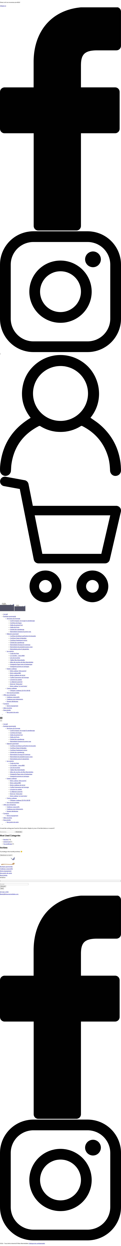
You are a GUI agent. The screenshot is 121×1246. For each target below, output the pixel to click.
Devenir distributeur (12, 701)
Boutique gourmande (9, 616)
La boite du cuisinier (16, 679)
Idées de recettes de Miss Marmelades (21, 662)
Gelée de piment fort (16, 625)
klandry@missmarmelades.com (9, 894)
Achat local (6, 841)
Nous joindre (7, 710)
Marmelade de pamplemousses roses (21, 647)
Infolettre (2, 877)
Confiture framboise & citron (18, 640)
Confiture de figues (16, 623)
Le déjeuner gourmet (16, 682)
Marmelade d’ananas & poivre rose (20, 631)
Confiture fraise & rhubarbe (18, 638)
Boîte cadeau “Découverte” (18, 671)
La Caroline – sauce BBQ (17, 655)
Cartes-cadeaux (12, 688)
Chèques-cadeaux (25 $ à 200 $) (20, 690)
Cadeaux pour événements (15, 699)
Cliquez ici (3, 6)
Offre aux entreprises (9, 695)
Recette (5, 839)
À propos (6, 703)
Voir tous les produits (13, 693)
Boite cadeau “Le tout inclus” (18, 686)
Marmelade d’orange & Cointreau (20, 645)
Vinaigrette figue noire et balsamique (21, 664)
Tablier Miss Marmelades (17, 660)
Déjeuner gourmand (12, 634)
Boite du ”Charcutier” (16, 684)
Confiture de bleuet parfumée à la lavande (23, 636)
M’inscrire (3, 886)
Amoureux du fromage (13, 618)
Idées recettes (7, 708)
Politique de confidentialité (37, 1243)
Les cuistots (10, 651)
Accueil (5, 614)
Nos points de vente (13, 712)
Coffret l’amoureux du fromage (19, 677)
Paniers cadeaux (12, 669)
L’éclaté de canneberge (17, 629)
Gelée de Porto (14, 627)
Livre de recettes (15, 658)
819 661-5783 (4, 892)
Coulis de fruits (14, 653)
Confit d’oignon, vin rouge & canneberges (22, 621)
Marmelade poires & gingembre (19, 649)
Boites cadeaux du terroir (17, 675)
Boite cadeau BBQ (15, 673)
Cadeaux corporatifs (13, 697)
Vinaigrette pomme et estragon (19, 666)
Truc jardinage (7, 844)
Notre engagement (12, 706)
